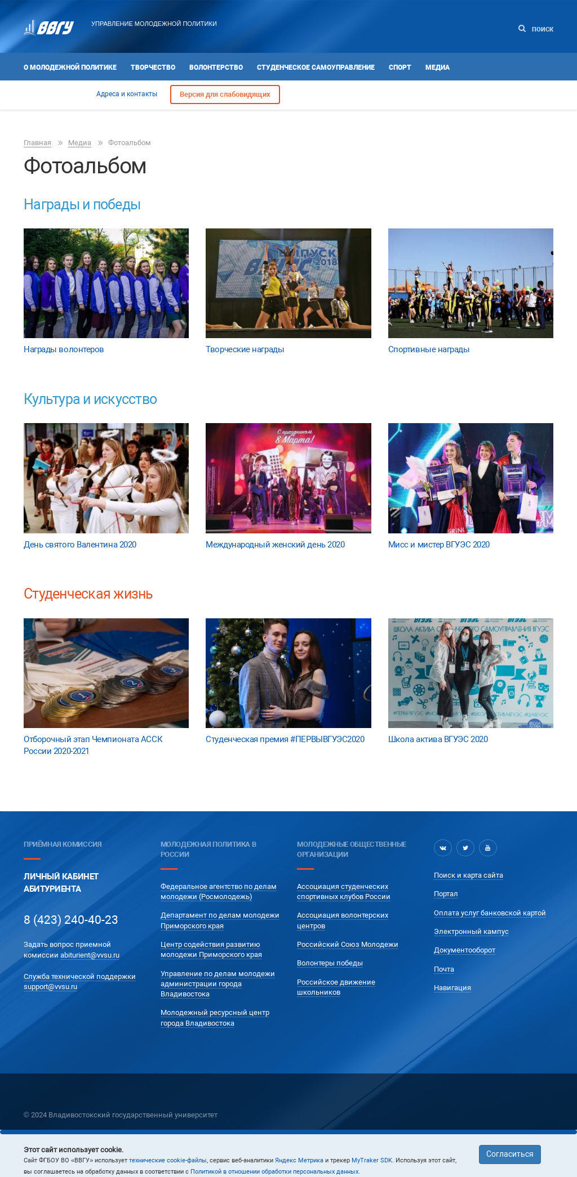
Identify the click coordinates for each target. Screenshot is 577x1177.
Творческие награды (245, 349)
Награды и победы (82, 204)
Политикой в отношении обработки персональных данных (274, 1171)
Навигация (452, 987)
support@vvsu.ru (50, 986)
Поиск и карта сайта (468, 875)
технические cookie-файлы (168, 1160)
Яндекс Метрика (299, 1160)
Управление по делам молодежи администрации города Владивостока (218, 984)
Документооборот (464, 950)
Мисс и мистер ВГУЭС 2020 (439, 545)
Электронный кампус (471, 931)
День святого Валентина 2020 (80, 545)
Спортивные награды (429, 349)
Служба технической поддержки (80, 976)
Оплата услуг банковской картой (490, 913)
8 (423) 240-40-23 (71, 920)
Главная (37, 142)
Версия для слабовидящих (225, 94)
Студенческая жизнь (88, 594)
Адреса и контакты (126, 94)
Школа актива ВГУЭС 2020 (438, 739)
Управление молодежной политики (154, 23)
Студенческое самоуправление (316, 67)
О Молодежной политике (70, 67)
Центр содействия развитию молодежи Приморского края (211, 949)
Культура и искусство (90, 399)
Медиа (437, 67)
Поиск (535, 29)
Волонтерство (216, 67)
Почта (444, 969)
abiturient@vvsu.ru (89, 955)
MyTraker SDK (372, 1160)
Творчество (153, 67)
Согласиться (510, 1153)
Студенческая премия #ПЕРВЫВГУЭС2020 (285, 739)
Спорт (400, 67)
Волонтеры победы (330, 963)
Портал (446, 894)
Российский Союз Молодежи (347, 944)
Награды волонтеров (64, 349)
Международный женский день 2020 (275, 545)
